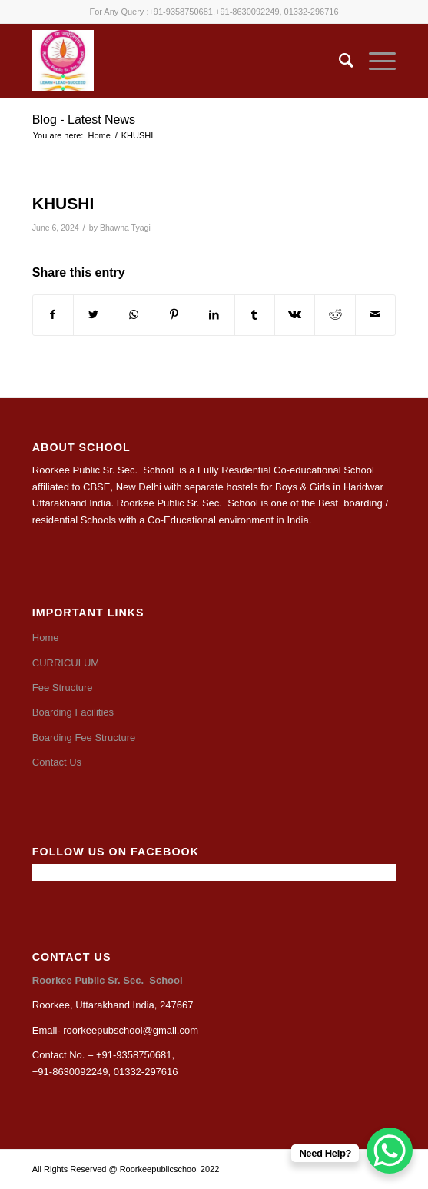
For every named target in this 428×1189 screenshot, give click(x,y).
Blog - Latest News (83, 119)
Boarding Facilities (73, 712)
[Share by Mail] (375, 314)
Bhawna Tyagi (125, 227)
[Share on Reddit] (334, 314)
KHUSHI (63, 203)
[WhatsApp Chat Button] (390, 1151)
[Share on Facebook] (53, 314)
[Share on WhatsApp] (134, 314)
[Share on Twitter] (93, 314)
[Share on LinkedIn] (214, 314)
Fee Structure (62, 687)
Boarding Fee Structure (83, 737)
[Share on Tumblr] (254, 314)
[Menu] (374, 60)
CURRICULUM (65, 663)
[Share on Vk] (294, 314)
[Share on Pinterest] (174, 314)
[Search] (338, 60)
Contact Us (56, 762)
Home (45, 637)
